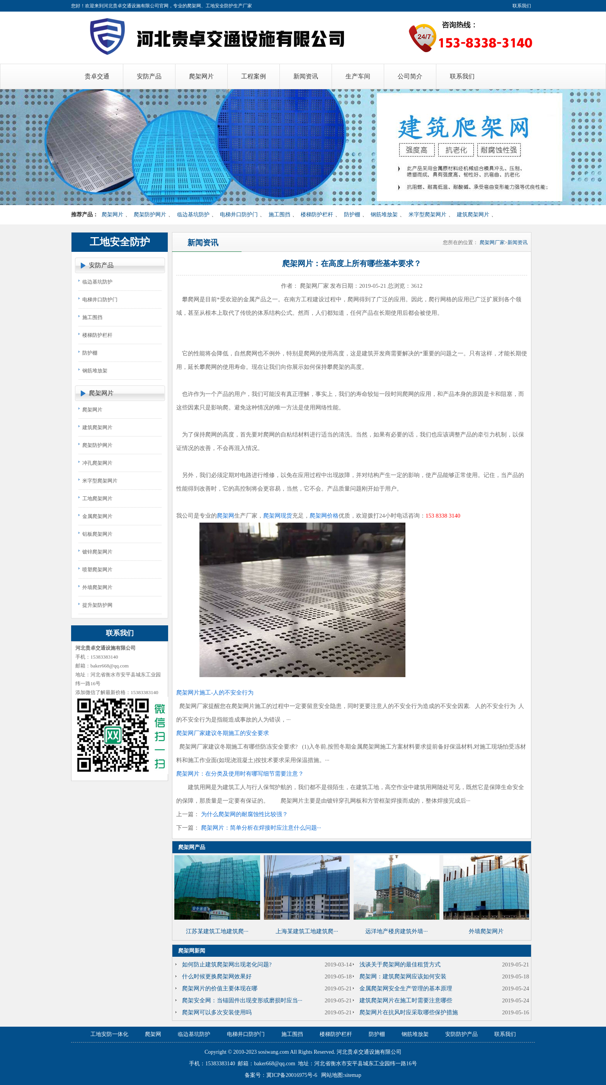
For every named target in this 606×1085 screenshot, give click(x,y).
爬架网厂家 (492, 242)
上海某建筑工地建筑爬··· (307, 931)
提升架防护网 (97, 605)
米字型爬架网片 (427, 214)
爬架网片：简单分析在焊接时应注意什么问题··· (261, 828)
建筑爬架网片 (473, 214)
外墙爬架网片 (97, 587)
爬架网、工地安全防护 (210, 5)
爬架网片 (112, 214)
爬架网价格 (324, 516)
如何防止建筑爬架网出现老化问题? (227, 964)
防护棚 (352, 214)
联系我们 (521, 5)
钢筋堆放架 (384, 214)
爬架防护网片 (150, 214)
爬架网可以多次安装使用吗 (217, 1012)
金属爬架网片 (97, 516)
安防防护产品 (461, 1034)
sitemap (352, 1075)
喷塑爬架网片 (97, 569)
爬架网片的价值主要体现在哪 (219, 988)
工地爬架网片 (97, 498)
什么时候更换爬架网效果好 (217, 976)
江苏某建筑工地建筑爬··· (217, 931)
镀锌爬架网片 (97, 552)
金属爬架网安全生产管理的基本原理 (405, 988)
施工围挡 (279, 214)
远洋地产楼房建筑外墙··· (396, 931)
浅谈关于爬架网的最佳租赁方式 (400, 964)
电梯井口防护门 (239, 214)
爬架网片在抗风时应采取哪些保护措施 (408, 1012)
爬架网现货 (277, 516)
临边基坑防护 (193, 214)
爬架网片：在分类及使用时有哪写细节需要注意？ (240, 774)
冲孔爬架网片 (97, 463)
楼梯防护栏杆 (317, 214)
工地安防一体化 (109, 1034)
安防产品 (101, 265)
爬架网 (225, 516)
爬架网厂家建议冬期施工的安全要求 (222, 733)
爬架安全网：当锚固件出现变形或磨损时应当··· (242, 1000)
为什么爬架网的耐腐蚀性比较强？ (244, 814)
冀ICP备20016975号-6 (291, 1075)
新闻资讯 (517, 242)
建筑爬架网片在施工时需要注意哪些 (405, 1000)
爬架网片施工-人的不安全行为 (215, 692)
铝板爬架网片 (97, 534)
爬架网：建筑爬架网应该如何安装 (402, 976)
